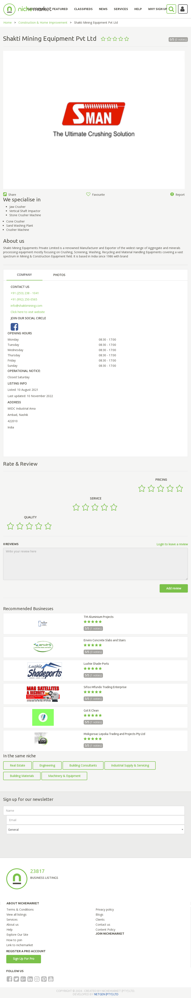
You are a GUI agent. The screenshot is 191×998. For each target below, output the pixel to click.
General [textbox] (13, 830)
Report (177, 195)
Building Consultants (83, 765)
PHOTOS (59, 275)
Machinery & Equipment (64, 776)
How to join (14, 940)
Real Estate (17, 765)
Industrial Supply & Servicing (130, 765)
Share (9, 195)
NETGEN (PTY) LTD (106, 994)
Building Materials (22, 776)
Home (7, 22)
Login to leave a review (172, 544)
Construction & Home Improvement (42, 22)
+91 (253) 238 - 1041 (25, 293)
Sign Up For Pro (23, 959)
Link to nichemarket (19, 945)
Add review (173, 588)
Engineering (47, 765)
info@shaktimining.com (26, 306)
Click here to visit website (28, 312)
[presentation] (38, 842)
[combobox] (95, 829)
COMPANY (24, 275)
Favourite (95, 195)
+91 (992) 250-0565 (24, 299)
